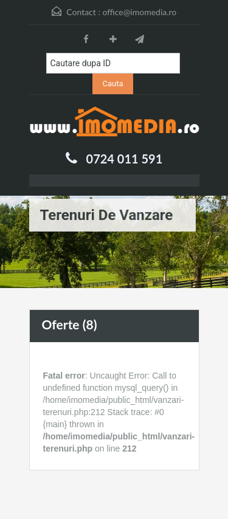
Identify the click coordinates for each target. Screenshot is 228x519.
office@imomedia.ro (139, 12)
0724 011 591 (124, 158)
